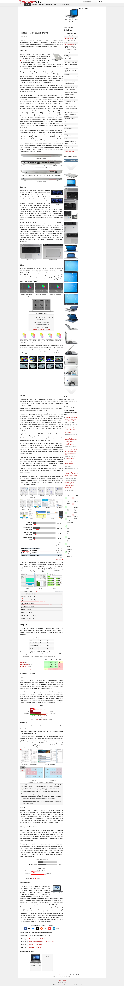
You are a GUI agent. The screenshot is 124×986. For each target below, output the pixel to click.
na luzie (22, 770)
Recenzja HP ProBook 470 (36, 946)
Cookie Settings (62, 979)
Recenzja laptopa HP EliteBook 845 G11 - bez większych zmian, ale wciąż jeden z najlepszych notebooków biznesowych (71, 462)
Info (55, 4)
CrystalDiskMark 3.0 (26, 592)
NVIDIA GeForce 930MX (70, 44)
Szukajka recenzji (64, 4)
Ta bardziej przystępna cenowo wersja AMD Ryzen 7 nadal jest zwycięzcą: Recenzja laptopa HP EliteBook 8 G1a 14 (71, 441)
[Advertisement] (41, 20)
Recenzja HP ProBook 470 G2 (37, 944)
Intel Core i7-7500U (69, 38)
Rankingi (34, 4)
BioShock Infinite (24, 664)
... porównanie (59, 545)
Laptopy (27, 4)
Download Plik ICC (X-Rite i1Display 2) (41, 329)
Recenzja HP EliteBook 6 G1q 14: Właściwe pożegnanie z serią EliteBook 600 (71, 419)
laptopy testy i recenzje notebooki (52, 974)
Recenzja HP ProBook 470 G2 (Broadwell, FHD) (42, 941)
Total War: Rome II (24, 666)
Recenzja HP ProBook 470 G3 (37, 938)
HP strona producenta (69, 151)
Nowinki (41, 4)
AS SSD (35, 592)
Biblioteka (49, 4)
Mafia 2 (22, 662)
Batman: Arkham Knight (26, 669)
